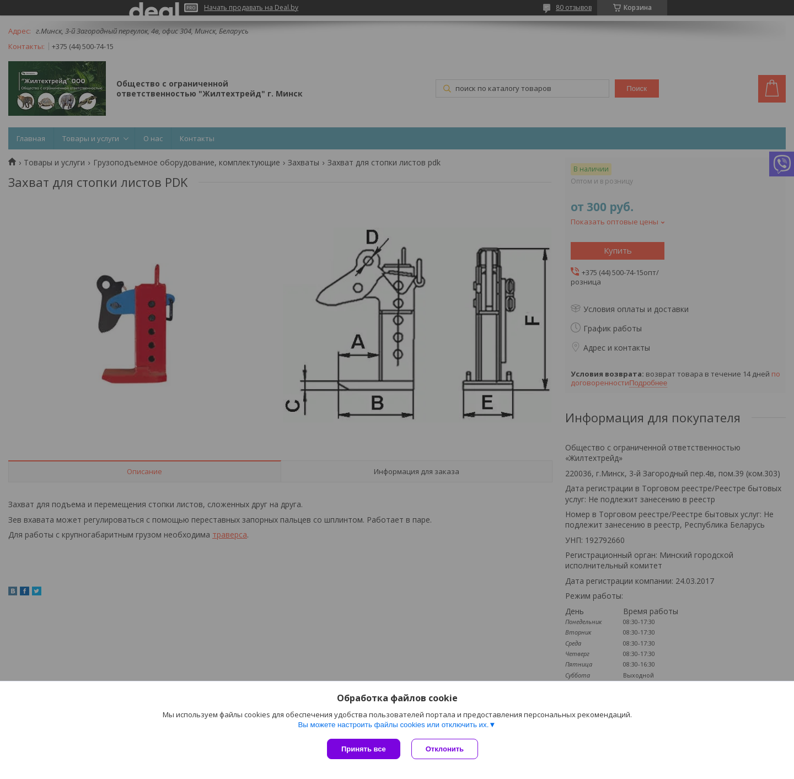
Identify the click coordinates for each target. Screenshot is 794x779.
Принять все (363, 749)
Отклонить (445, 749)
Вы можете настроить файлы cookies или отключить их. (393, 725)
